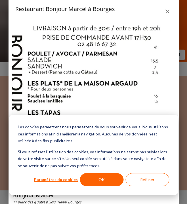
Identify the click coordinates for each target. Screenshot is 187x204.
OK (101, 179)
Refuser (147, 179)
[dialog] (93, 155)
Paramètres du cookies (56, 179)
